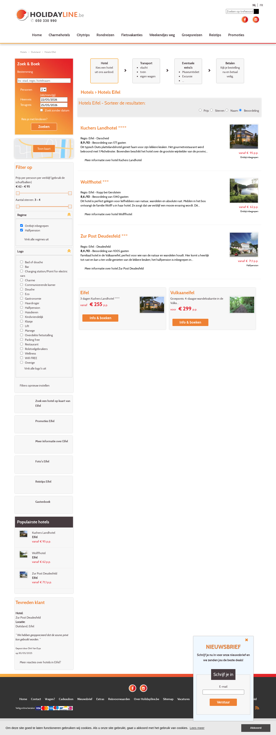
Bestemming (25, 71)
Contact (36, 699)
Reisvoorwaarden (119, 699)
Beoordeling (251, 110)
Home (37, 35)
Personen (26, 89)
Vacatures (183, 699)
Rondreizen (105, 35)
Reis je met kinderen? (34, 119)
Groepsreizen (192, 35)
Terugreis (25, 104)
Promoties (236, 35)
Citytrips (83, 35)
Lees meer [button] (197, 728)
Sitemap (168, 699)
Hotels (23, 52)
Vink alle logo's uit (35, 368)
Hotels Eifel (50, 52)
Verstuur (223, 702)
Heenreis (25, 99)
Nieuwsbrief (84, 699)
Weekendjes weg (162, 35)
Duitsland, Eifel (25, 626)
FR (261, 5)
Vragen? (50, 699)
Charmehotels (59, 35)
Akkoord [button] (256, 727)
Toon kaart (44, 148)
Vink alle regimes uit (36, 239)
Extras (100, 699)
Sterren (219, 110)
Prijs (206, 110)
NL (254, 5)
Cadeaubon (66, 699)
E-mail (223, 686)
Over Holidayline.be (146, 699)
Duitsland (35, 52)
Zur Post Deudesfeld (28, 617)
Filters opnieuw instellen (35, 385)
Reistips (215, 35)
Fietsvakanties (131, 35)
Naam (234, 110)
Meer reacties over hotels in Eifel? (40, 662)
